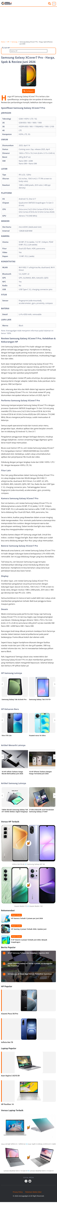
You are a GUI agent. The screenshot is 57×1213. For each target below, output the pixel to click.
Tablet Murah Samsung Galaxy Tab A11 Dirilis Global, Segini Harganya (15, 811)
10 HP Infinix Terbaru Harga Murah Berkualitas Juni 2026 (12, 773)
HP (8, 42)
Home (3, 42)
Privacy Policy (18, 1192)
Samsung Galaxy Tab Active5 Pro (14, 699)
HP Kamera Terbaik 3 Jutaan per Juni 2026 (27, 918)
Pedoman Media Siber (33, 1192)
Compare (28, 91)
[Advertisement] (28, 23)
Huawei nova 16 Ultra (37, 735)
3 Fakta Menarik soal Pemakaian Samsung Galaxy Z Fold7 (41, 811)
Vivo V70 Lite (6, 735)
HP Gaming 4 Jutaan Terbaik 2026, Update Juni (28, 929)
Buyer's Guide (16, 915)
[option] (14, 689)
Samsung (14, 42)
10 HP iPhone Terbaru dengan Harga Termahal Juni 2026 (40, 773)
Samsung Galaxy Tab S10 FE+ (40, 699)
